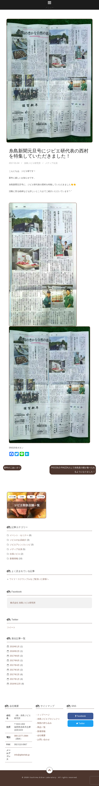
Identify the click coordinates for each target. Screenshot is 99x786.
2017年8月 (15, 656)
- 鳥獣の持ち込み (44, 723)
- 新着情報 (41, 731)
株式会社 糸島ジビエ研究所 (22, 603)
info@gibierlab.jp (22, 755)
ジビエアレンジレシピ (20, 545)
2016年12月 (15, 684)
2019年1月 (15, 646)
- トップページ (43, 715)
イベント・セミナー (19, 535)
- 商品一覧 (41, 727)
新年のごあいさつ (12, 468)
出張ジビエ (15, 554)
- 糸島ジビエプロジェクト (48, 719)
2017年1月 (15, 679)
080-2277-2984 (21, 736)
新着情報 (14, 558)
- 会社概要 (41, 735)
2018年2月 (15, 651)
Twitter (80, 723)
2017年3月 (15, 670)
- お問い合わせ (43, 739)
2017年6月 (15, 660)
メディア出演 (51, 163)
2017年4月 (15, 665)
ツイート (11, 627)
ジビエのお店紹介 (18, 540)
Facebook (80, 716)
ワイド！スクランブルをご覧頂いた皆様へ (29, 579)
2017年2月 (15, 674)
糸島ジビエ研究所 (32, 163)
